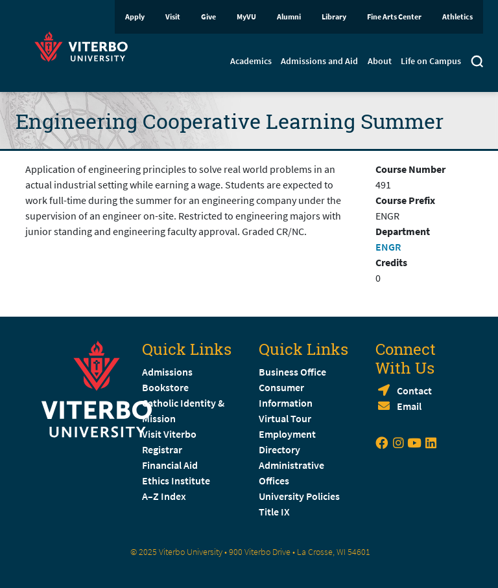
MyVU (246, 16)
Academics (251, 61)
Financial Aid (170, 464)
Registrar (162, 449)
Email (409, 406)
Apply (135, 16)
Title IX (274, 511)
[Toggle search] (477, 63)
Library (334, 16)
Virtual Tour (285, 418)
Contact (414, 390)
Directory (280, 449)
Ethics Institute (176, 480)
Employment (287, 433)
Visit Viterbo (169, 433)
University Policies (299, 496)
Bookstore (165, 387)
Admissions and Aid (319, 61)
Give (208, 16)
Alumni (289, 16)
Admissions (167, 371)
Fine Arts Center (394, 16)
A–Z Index (164, 496)
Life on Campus (431, 61)
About (380, 61)
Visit (172, 16)
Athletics (457, 16)
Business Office (292, 371)
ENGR (388, 246)
